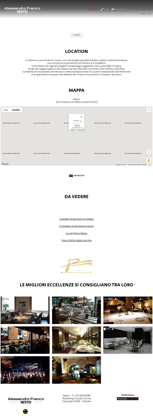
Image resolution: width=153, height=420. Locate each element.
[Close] (81, 117)
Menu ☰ (145, 13)
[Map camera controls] (148, 151)
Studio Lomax (83, 398)
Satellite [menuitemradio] (16, 110)
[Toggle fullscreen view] (148, 109)
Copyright (68, 401)
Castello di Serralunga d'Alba (76, 219)
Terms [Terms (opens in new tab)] (150, 165)
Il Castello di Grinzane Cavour (76, 226)
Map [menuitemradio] (6, 110)
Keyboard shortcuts (121, 164)
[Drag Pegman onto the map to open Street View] (148, 160)
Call (105, 9)
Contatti (76, 35)
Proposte (93, 9)
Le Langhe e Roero (76, 233)
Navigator (120, 9)
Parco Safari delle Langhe (76, 240)
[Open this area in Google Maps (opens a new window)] (5, 164)
